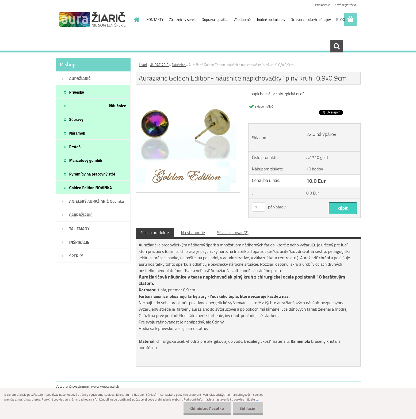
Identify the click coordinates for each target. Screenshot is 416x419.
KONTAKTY (154, 19)
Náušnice (179, 64)
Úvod (143, 64)
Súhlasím (248, 408)
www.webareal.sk (105, 386)
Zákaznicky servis (182, 19)
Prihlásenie (322, 4)
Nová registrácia (345, 4)
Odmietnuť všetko (207, 408)
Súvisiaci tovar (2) (232, 232)
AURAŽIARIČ (159, 64)
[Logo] (92, 19)
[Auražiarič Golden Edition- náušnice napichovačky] (188, 92)
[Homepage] (136, 19)
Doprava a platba (215, 19)
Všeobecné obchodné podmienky (259, 19)
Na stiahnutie (193, 232)
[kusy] (258, 207)
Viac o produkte (155, 232)
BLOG (340, 19)
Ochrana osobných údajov (311, 19)
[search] (336, 46)
